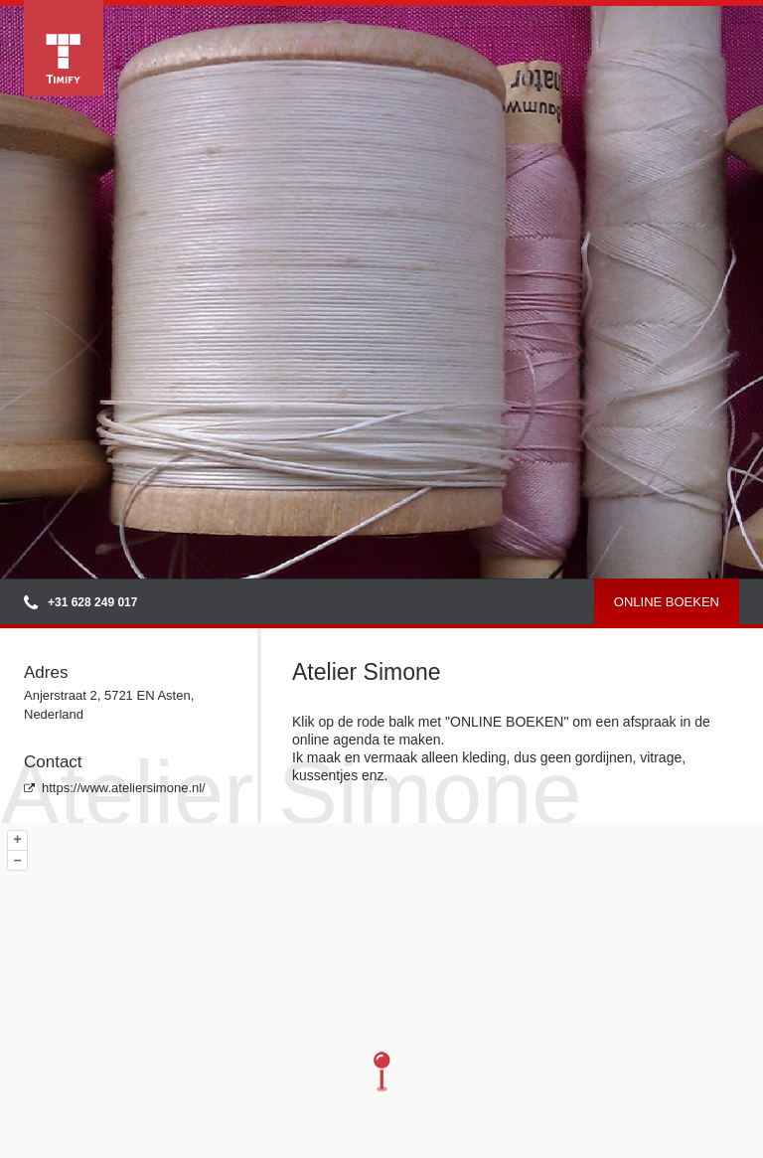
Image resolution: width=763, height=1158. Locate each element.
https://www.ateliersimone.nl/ (115, 787)
